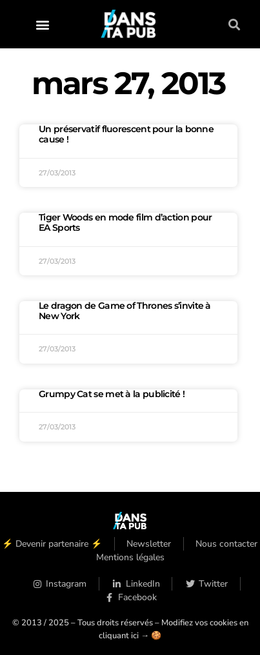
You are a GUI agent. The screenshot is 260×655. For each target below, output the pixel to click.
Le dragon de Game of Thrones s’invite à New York (125, 311)
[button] (43, 24)
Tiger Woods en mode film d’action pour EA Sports (125, 222)
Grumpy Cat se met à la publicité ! (112, 394)
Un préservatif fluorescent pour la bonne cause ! (126, 134)
